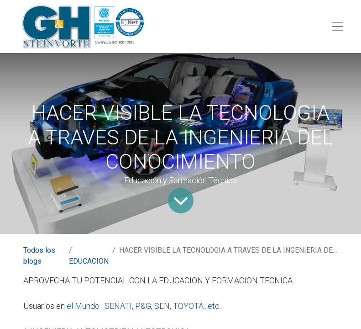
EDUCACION (89, 261)
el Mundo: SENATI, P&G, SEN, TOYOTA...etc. (144, 306)
